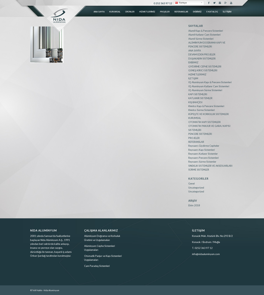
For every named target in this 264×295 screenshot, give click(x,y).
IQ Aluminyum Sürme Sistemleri (205, 90)
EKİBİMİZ (193, 62)
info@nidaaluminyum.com (206, 254)
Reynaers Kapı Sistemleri (201, 149)
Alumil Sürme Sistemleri (200, 38)
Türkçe (181, 2)
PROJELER (194, 137)
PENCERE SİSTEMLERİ (200, 133)
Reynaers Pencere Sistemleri (203, 157)
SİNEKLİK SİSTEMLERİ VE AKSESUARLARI (210, 165)
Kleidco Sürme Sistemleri (201, 110)
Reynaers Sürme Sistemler (202, 161)
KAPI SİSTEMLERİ (197, 94)
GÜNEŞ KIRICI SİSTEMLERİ (202, 70)
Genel (191, 183)
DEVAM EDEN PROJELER (201, 54)
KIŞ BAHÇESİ (195, 102)
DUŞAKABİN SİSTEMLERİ (202, 58)
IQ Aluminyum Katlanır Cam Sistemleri (208, 86)
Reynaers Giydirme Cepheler (203, 145)
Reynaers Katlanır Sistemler (203, 153)
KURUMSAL (194, 117)
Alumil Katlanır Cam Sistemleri (204, 34)
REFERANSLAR (196, 141)
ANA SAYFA (194, 50)
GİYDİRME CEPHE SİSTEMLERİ (204, 66)
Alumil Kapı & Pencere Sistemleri (205, 30)
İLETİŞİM (193, 78)
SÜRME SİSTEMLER (198, 169)
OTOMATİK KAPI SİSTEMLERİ (204, 122)
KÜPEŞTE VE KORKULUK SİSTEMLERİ (208, 114)
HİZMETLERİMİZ (197, 74)
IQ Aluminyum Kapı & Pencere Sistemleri (210, 82)
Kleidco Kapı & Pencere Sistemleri (206, 106)
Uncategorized (196, 187)
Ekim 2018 (194, 205)
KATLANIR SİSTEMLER (200, 98)
